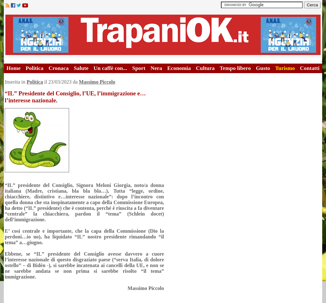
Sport (138, 68)
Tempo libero (235, 68)
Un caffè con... (110, 68)
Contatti (310, 68)
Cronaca (58, 68)
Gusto (263, 68)
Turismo (285, 68)
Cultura (205, 68)
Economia (179, 68)
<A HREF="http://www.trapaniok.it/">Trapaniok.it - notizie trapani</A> (163, 35)
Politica (35, 68)
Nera (156, 68)
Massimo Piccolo (97, 82)
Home (13, 68)
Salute (81, 68)
